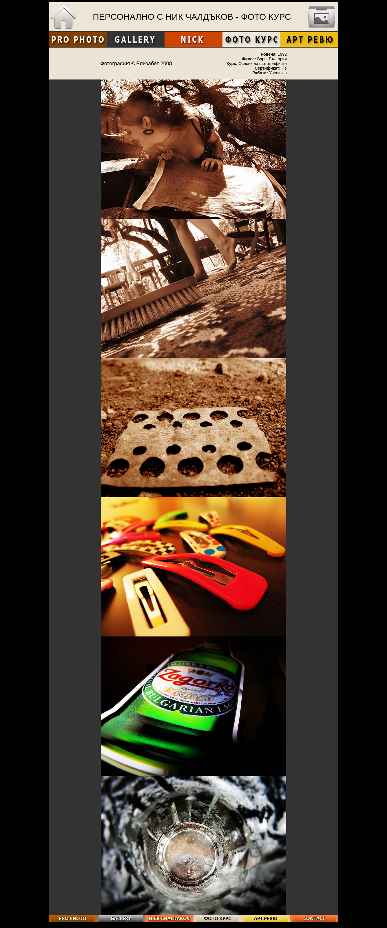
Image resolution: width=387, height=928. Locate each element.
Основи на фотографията (262, 63)
